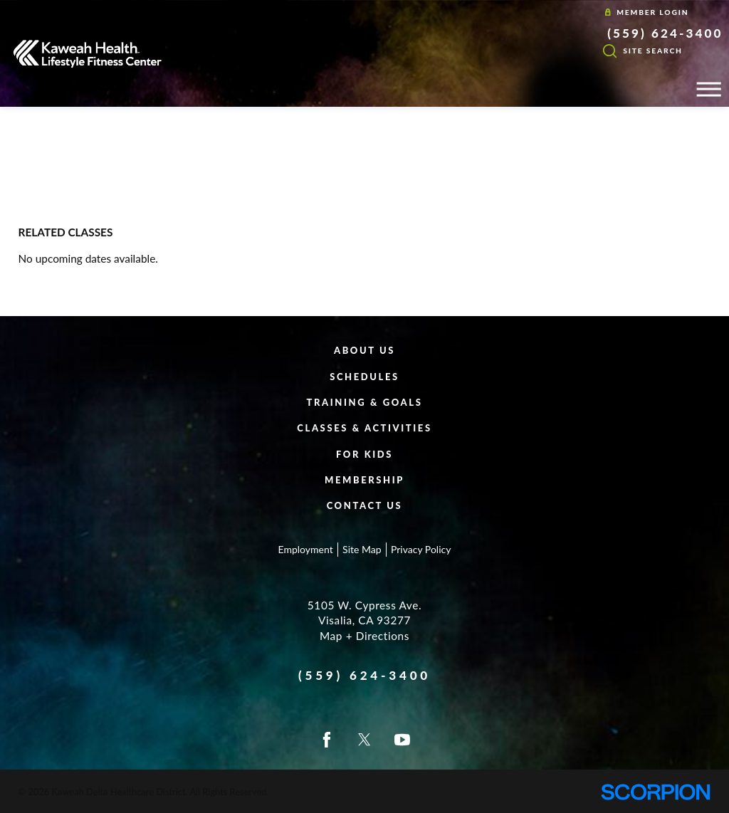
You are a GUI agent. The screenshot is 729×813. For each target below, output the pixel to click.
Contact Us (365, 505)
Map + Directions (364, 635)
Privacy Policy (421, 549)
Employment (305, 549)
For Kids (364, 454)
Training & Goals (365, 402)
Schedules (364, 376)
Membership (364, 480)
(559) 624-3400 (665, 33)
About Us (364, 350)
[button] (708, 89)
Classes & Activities (364, 428)
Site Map (361, 549)
